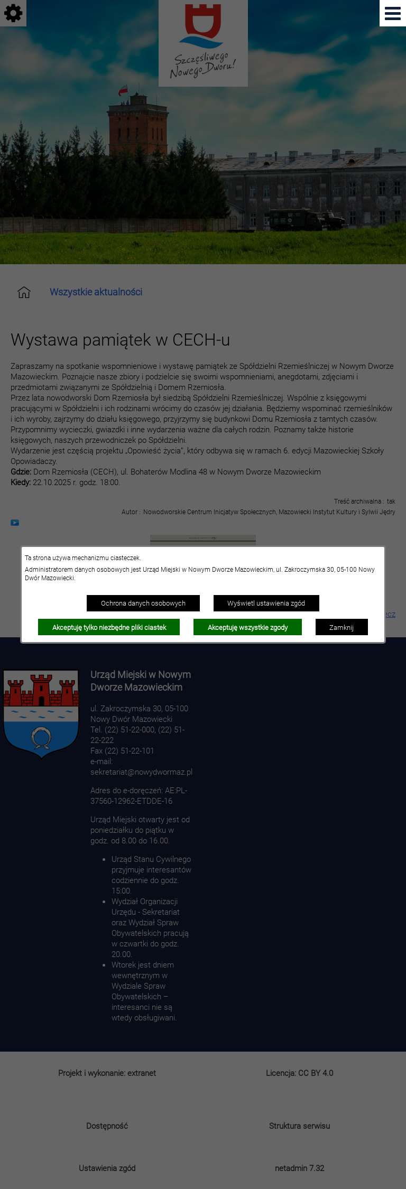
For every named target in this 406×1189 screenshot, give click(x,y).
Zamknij (341, 627)
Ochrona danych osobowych (143, 603)
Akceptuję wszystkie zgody (248, 627)
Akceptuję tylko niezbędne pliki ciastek (109, 627)
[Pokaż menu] (393, 13)
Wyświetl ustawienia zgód (266, 603)
